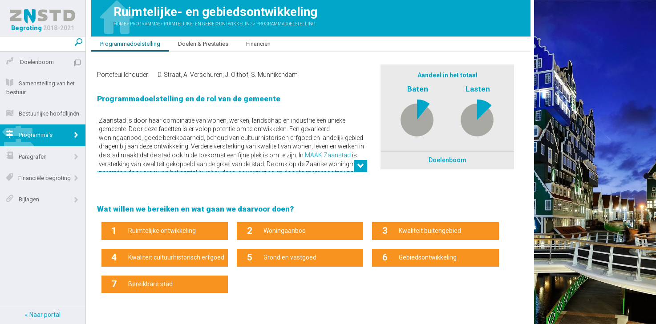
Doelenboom (28, 62)
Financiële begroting (36, 178)
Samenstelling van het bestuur (38, 88)
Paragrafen (24, 157)
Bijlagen (20, 199)
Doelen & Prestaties (203, 43)
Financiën (258, 43)
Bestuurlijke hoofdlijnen (40, 113)
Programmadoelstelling (286, 23)
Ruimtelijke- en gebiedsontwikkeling (208, 23)
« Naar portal (43, 314)
